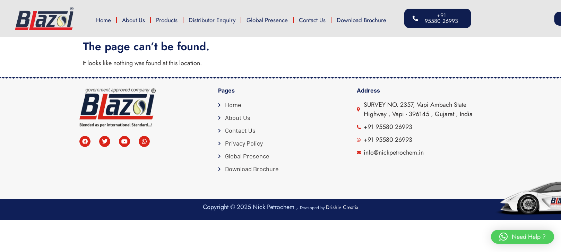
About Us (133, 20)
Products (167, 20)
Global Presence (267, 20)
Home (103, 20)
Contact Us (312, 20)
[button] (515, 19)
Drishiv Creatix (342, 207)
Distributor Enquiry (212, 20)
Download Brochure (361, 20)
